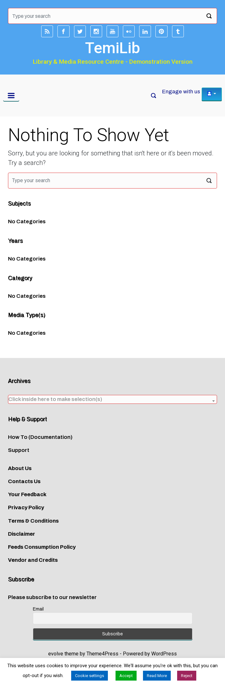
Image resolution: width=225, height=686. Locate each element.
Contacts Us (24, 481)
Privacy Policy (26, 507)
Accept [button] (126, 675)
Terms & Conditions (33, 521)
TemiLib (112, 48)
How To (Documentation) (40, 437)
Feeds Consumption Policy (42, 547)
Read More (157, 675)
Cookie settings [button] (89, 675)
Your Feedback (27, 494)
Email (38, 609)
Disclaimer (21, 534)
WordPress (164, 654)
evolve (55, 654)
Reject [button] (186, 675)
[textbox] (112, 399)
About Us (20, 468)
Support (18, 450)
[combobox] (112, 399)
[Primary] (11, 95)
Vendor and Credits (33, 560)
